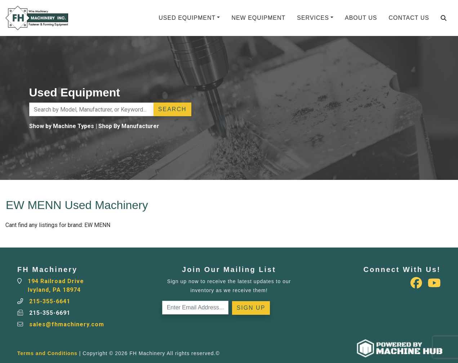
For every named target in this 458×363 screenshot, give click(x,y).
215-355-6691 (49, 312)
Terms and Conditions (47, 353)
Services (313, 18)
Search (172, 109)
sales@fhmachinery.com (66, 324)
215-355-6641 (49, 301)
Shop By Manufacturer (128, 126)
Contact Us (408, 18)
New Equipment (258, 18)
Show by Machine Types (61, 126)
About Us (361, 18)
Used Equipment (187, 18)
